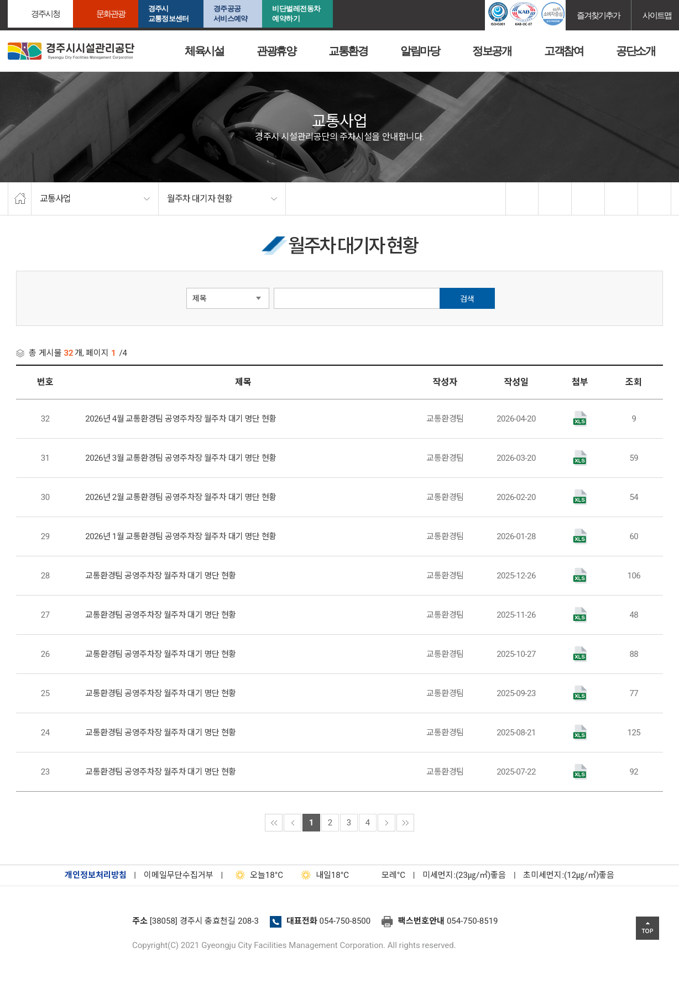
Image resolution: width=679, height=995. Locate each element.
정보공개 (491, 51)
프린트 (654, 198)
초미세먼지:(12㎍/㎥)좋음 (568, 875)
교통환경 (347, 51)
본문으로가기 (25, 0)
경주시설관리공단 (66, 924)
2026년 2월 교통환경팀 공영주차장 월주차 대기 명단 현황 (180, 497)
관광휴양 (276, 51)
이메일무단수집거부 (178, 875)
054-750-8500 (345, 921)
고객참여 (563, 51)
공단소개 (635, 51)
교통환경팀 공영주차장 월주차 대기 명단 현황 (160, 576)
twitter (555, 198)
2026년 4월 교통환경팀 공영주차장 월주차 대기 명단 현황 (180, 419)
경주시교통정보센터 (168, 13)
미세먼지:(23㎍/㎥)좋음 (464, 875)
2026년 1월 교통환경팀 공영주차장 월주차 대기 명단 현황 (180, 536)
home (19, 198)
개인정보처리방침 (96, 875)
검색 (467, 298)
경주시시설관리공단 (71, 51)
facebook (522, 198)
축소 (621, 198)
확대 (588, 198)
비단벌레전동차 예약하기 (296, 13)
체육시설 (204, 51)
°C (383, 875)
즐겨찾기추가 (598, 15)
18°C (257, 875)
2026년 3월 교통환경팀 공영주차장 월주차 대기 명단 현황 (180, 458)
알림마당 (419, 51)
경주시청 (45, 13)
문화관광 (110, 13)
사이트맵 (657, 15)
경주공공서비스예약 (230, 13)
